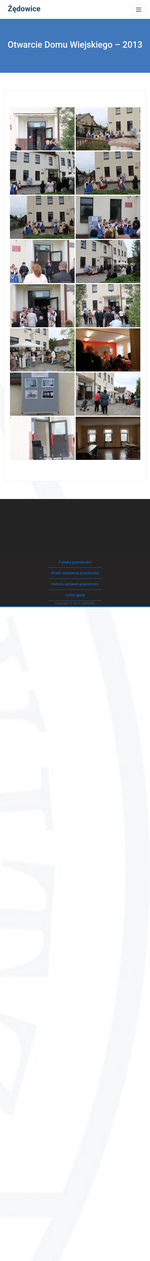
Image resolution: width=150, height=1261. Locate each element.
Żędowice (24, 8)
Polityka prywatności (75, 561)
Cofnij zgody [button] (75, 593)
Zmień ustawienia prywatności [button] (75, 572)
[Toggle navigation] (138, 9)
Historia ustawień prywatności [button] (75, 583)
